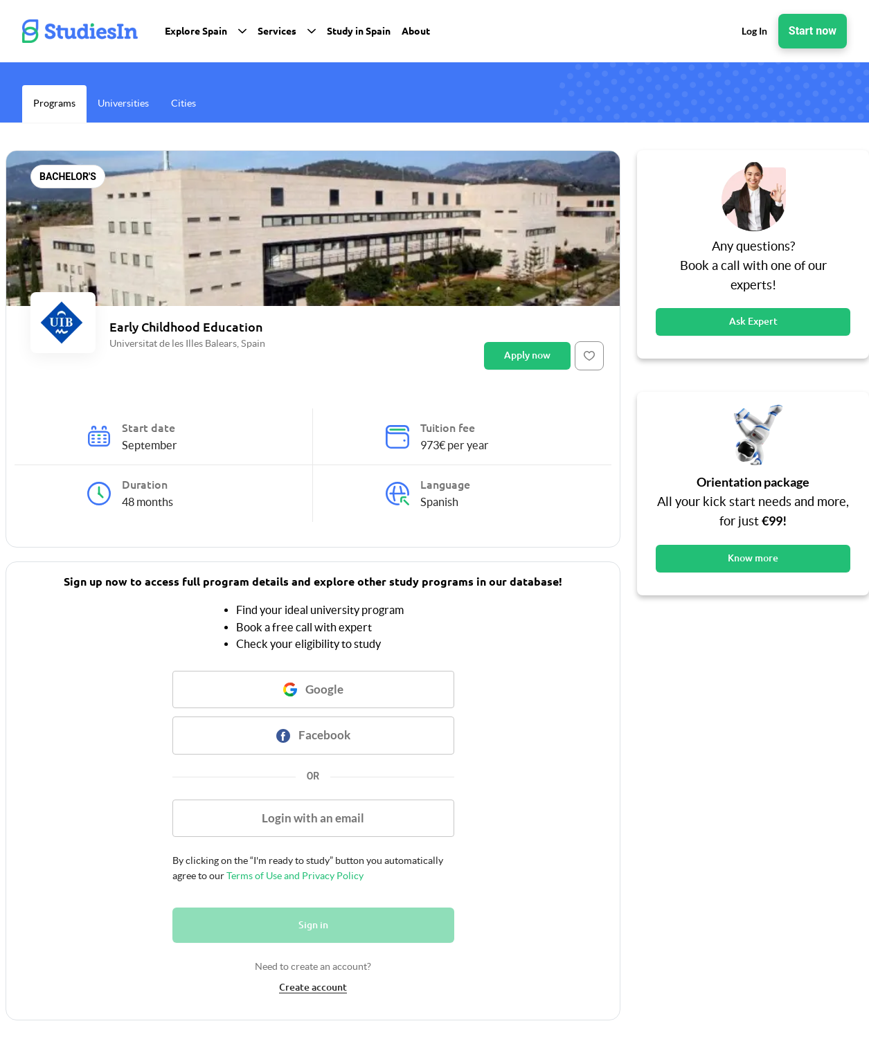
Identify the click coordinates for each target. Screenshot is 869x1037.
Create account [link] (313, 987)
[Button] (589, 356)
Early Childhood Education (186, 327)
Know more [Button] (753, 557)
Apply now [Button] (527, 355)
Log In (754, 31)
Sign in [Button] (313, 924)
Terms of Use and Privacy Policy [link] (294, 875)
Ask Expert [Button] (753, 321)
